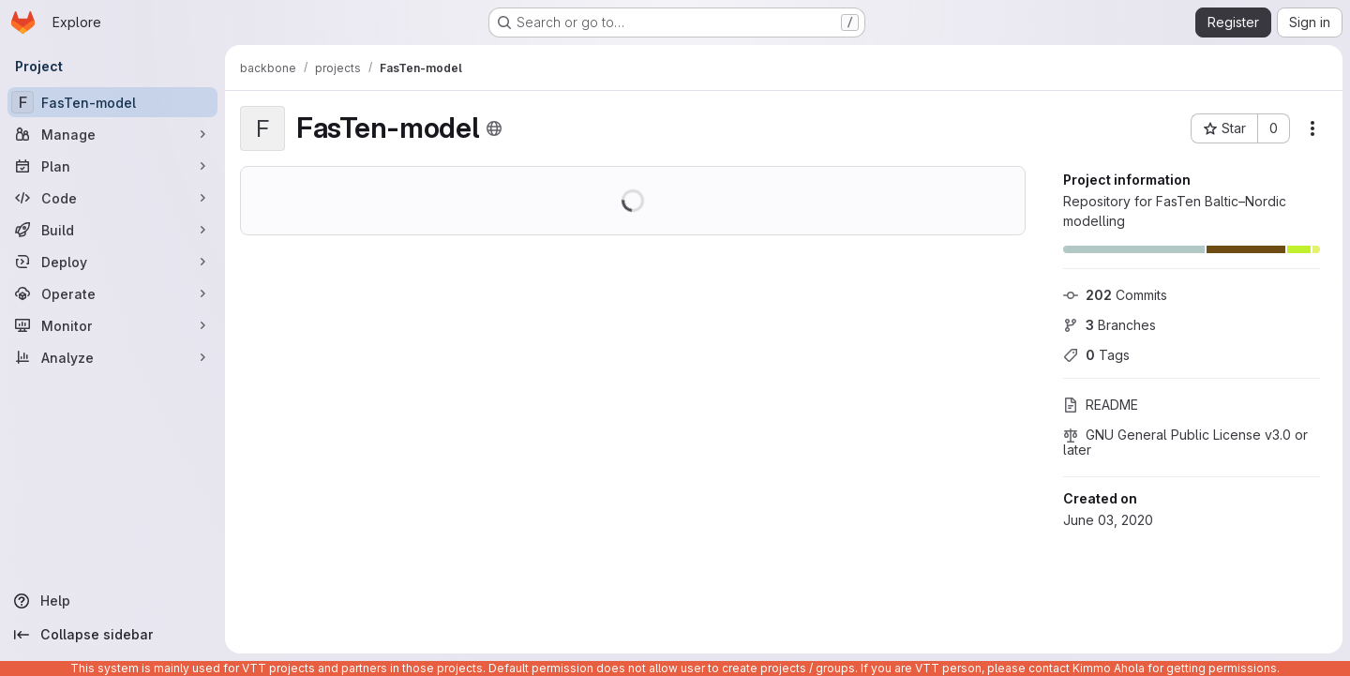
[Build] (113, 230)
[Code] (113, 198)
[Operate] (113, 293)
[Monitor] (113, 325)
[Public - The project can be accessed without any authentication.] (494, 128)
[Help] (113, 601)
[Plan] (113, 166)
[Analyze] (113, 357)
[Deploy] (113, 262)
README (1100, 405)
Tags (1096, 355)
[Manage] (113, 134)
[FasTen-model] (113, 102)
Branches (1109, 325)
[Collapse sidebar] (113, 635)
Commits (1115, 295)
